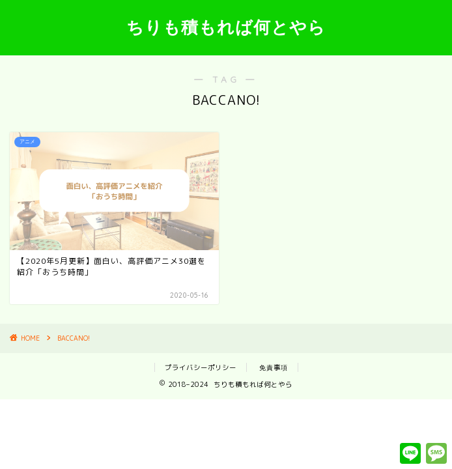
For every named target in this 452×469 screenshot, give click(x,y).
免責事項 (273, 367)
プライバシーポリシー (200, 367)
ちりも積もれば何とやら (226, 26)
